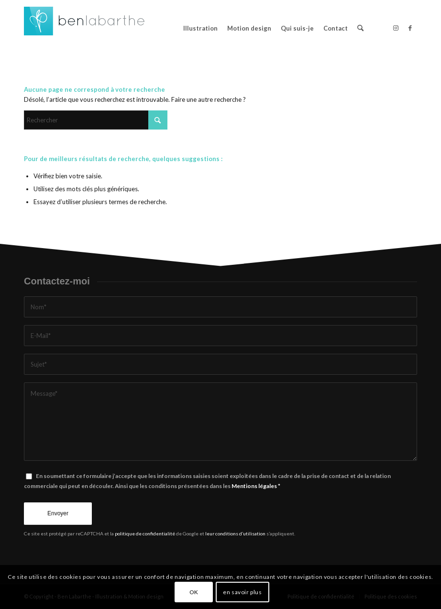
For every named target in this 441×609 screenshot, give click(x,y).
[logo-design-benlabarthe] (84, 28)
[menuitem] (200, 28)
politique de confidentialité (145, 533)
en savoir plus (242, 592)
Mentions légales (254, 485)
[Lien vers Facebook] (410, 28)
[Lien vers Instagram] (395, 28)
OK (193, 592)
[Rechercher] (360, 28)
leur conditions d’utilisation (235, 533)
